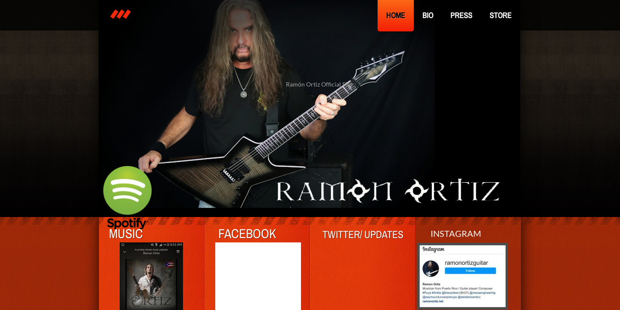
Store (501, 15)
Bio (427, 15)
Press (461, 15)
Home (395, 15)
